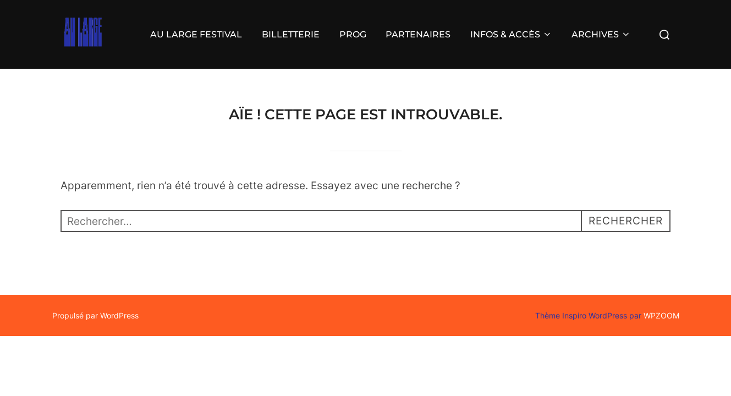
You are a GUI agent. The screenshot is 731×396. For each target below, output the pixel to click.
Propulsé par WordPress (95, 315)
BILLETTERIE (291, 34)
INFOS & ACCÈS (511, 34)
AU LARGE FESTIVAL (196, 34)
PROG (352, 34)
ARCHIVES (601, 34)
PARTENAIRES (418, 34)
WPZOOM (661, 315)
